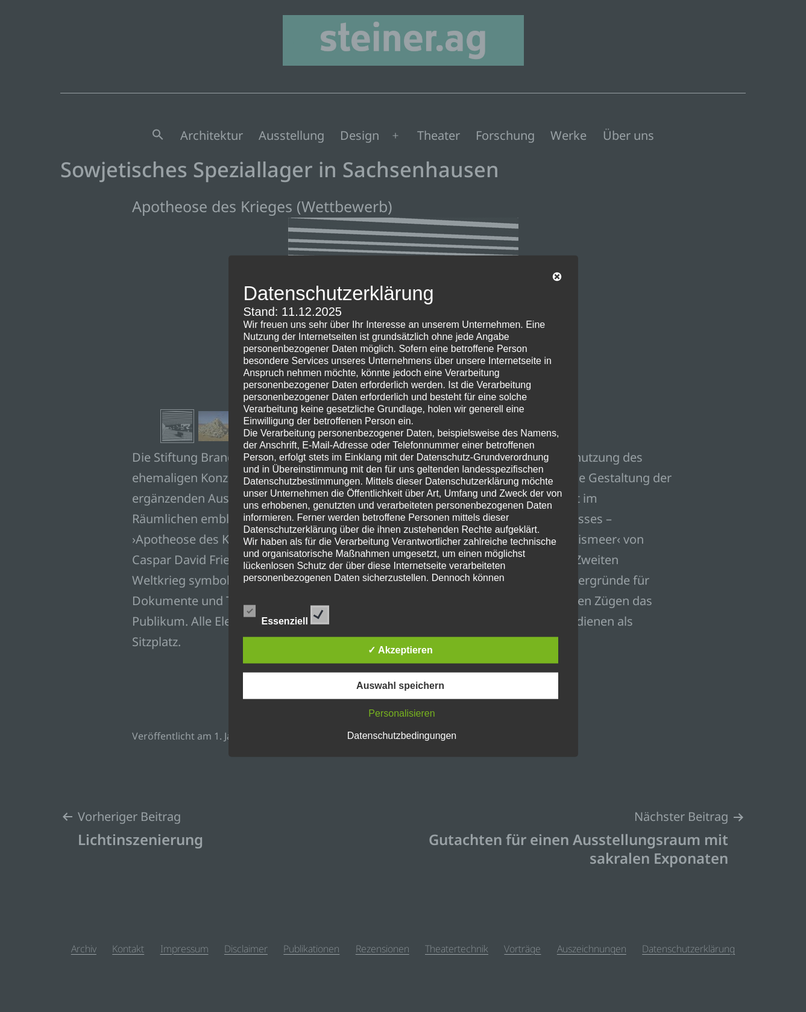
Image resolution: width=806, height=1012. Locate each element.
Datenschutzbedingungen (401, 736)
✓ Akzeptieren (400, 650)
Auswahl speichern (400, 685)
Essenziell (287, 613)
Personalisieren (401, 713)
